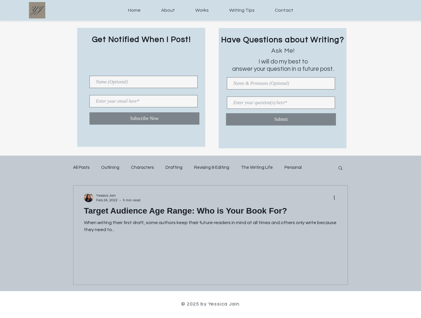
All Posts (81, 167)
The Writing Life (257, 167)
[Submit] (281, 119)
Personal (293, 167)
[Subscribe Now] (144, 118)
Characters (142, 167)
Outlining (110, 167)
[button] (340, 168)
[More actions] (336, 197)
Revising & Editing (211, 167)
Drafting (173, 167)
